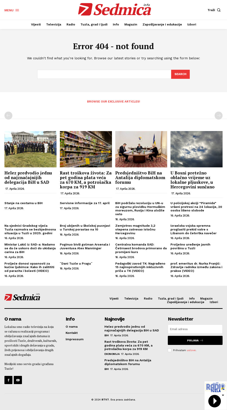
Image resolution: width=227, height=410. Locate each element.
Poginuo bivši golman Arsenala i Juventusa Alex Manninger (85, 246)
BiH (106, 335)
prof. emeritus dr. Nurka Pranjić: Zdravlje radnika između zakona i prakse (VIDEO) (196, 267)
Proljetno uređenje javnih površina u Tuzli (190, 246)
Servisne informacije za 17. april (85, 203)
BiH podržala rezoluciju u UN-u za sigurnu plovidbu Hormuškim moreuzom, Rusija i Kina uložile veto (140, 208)
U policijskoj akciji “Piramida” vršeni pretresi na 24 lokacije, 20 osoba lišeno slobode (196, 206)
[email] (195, 329)
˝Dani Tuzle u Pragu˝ (76, 263)
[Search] (180, 74)
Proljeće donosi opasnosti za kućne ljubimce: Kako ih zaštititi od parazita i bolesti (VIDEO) (29, 267)
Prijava (195, 340)
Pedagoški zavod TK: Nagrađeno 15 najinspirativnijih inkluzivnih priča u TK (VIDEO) (140, 267)
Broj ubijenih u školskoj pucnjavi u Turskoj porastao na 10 (85, 227)
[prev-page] (8, 116)
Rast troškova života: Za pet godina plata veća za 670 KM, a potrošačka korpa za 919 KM (86, 180)
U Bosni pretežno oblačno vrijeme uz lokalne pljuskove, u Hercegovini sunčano (192, 180)
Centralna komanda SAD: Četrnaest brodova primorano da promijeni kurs (141, 248)
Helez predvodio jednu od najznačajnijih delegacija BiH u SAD (28, 177)
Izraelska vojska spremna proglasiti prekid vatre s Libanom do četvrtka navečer (193, 229)
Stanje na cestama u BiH (23, 203)
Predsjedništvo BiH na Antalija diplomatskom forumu (140, 177)
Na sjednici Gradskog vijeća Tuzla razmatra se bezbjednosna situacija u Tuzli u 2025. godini (30, 229)
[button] (215, 10)
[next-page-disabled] (219, 116)
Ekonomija (112, 354)
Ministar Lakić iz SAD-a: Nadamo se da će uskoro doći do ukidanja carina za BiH (30, 248)
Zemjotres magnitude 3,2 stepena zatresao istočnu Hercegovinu (135, 229)
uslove (191, 350)
